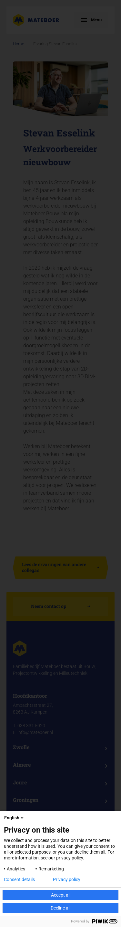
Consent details (19, 879)
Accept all (60, 895)
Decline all (60, 908)
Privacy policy (66, 879)
